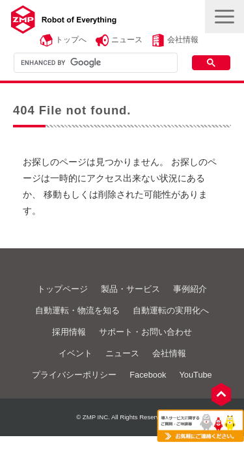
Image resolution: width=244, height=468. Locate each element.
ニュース (126, 39)
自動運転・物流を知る (77, 310)
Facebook (147, 375)
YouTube (195, 375)
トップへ (71, 39)
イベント (75, 353)
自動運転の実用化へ (171, 310)
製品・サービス (130, 289)
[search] (94, 62)
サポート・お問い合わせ (145, 332)
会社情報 (182, 39)
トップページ (62, 289)
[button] (224, 16)
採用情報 (69, 332)
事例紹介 (190, 289)
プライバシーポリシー (74, 375)
